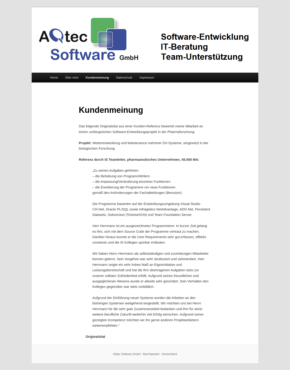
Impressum (147, 77)
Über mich (71, 77)
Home (54, 77)
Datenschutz (124, 77)
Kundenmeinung (97, 77)
